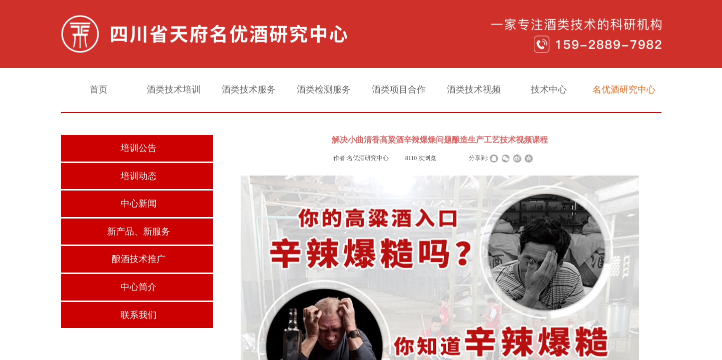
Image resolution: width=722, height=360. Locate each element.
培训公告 (139, 148)
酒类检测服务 (324, 89)
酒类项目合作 (399, 89)
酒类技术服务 (249, 89)
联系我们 (139, 315)
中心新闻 (139, 203)
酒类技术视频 (474, 89)
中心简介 (139, 287)
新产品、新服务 (138, 231)
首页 (99, 89)
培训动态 (139, 176)
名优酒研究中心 (623, 89)
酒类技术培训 (174, 89)
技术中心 (549, 89)
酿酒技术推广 (139, 259)
